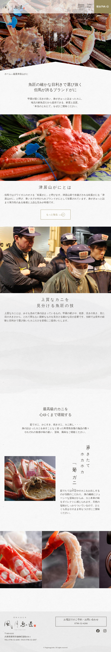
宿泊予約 (101, 6)
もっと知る (52, 214)
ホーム (7, 74)
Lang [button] (89, 5)
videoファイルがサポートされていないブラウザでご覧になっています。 (55, 368)
